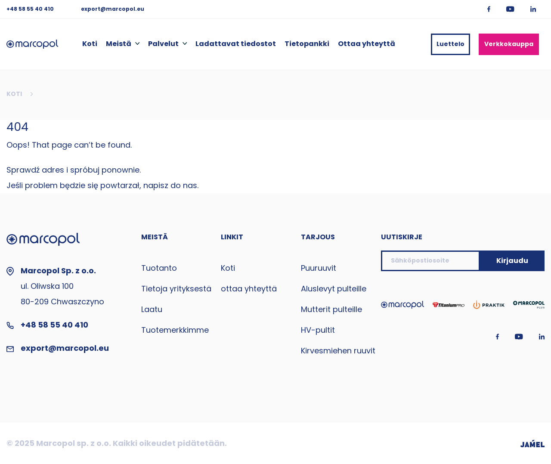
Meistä (118, 44)
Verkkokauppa (508, 44)
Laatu (151, 309)
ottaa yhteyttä (249, 288)
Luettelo (450, 44)
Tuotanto (159, 268)
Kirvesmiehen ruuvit (338, 350)
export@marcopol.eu (112, 8)
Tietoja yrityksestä (176, 288)
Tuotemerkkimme (175, 330)
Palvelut (163, 44)
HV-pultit (318, 330)
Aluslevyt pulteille (333, 288)
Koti (89, 44)
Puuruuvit (318, 268)
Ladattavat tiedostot (235, 44)
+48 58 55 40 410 (30, 8)
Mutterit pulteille (331, 309)
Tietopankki (307, 44)
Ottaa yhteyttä (366, 44)
